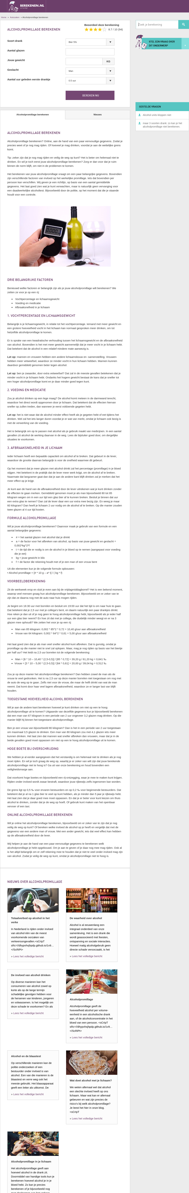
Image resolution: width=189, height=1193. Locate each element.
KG (108, 61)
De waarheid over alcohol (86, 918)
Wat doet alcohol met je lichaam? (91, 1080)
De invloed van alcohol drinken (30, 975)
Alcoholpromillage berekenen (32, 114)
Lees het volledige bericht (28, 956)
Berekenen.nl (26, 6)
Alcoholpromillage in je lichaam (31, 1161)
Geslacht (13, 69)
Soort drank (14, 40)
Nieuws (98, 114)
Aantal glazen (16, 50)
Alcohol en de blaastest (26, 1056)
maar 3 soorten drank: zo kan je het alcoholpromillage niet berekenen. (162, 125)
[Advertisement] (164, 75)
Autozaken (14, 17)
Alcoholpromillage (81, 999)
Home (3, 17)
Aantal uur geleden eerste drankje (28, 79)
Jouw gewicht (16, 60)
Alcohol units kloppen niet (157, 115)
